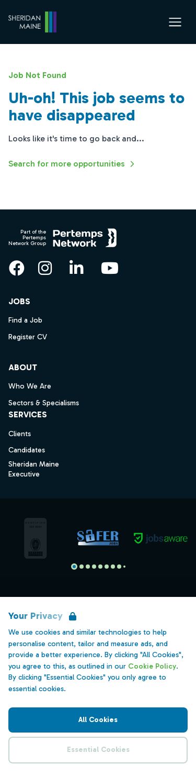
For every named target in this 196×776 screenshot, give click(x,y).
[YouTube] (109, 268)
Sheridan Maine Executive (33, 469)
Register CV (27, 336)
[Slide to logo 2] (88, 566)
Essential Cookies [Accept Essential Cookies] (98, 749)
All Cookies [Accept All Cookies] (98, 719)
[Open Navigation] (175, 22)
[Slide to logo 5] (107, 566)
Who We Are (29, 386)
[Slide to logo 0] (74, 566)
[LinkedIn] (76, 268)
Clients (19, 433)
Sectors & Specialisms (43, 402)
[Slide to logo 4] (100, 566)
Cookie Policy (152, 666)
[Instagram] (44, 268)
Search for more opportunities (72, 164)
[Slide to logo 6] (113, 566)
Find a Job (25, 320)
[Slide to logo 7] (119, 566)
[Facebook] (16, 268)
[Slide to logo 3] (94, 566)
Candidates (26, 450)
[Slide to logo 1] (81, 566)
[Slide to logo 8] (124, 567)
